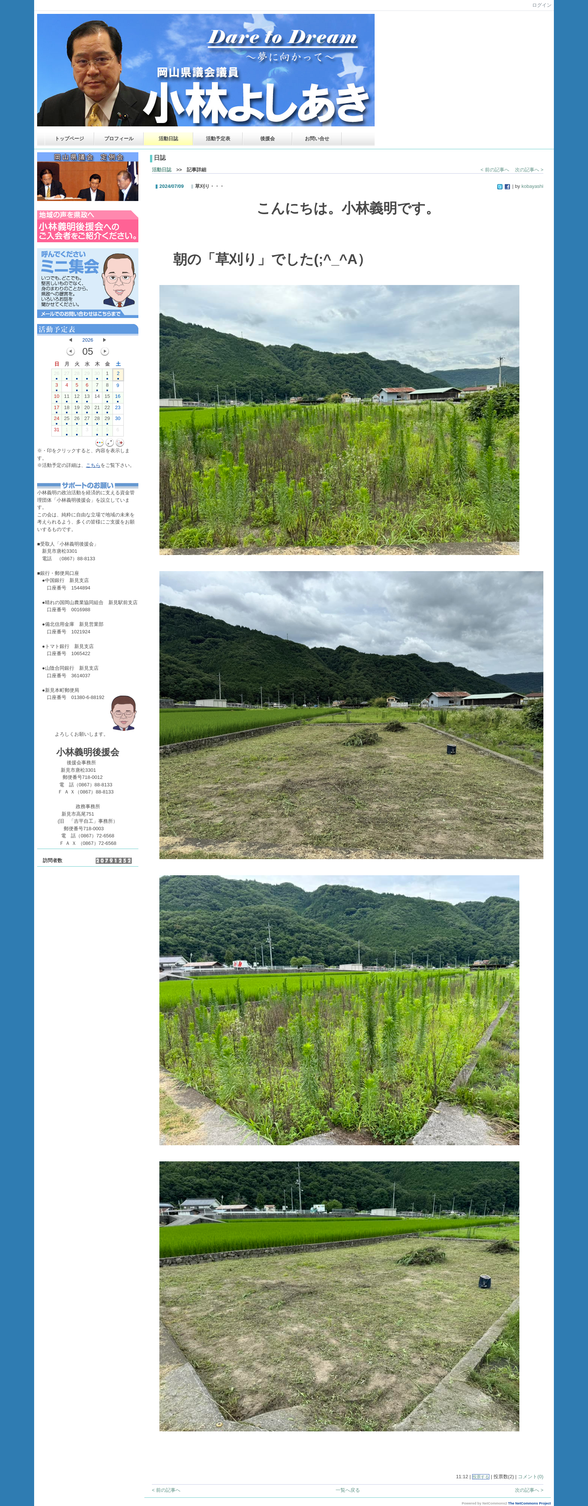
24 (56, 420)
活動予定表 (218, 138)
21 (97, 409)
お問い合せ (317, 138)
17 (56, 409)
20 (87, 409)
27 (66, 375)
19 (77, 409)
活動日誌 (168, 138)
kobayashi (532, 186)
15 (107, 397)
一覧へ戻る (348, 1490)
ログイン (542, 5)
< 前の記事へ (495, 169)
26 (56, 375)
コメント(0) (530, 1476)
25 (66, 420)
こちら (93, 465)
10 (56, 397)
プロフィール (119, 138)
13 (87, 397)
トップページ (69, 138)
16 (117, 397)
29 (87, 375)
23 (117, 409)
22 (107, 409)
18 (66, 409)
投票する (480, 1476)
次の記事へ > (529, 169)
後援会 (267, 138)
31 (56, 431)
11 (66, 397)
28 (77, 375)
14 (97, 397)
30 (97, 375)
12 (77, 397)
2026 (87, 340)
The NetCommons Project (529, 1503)
